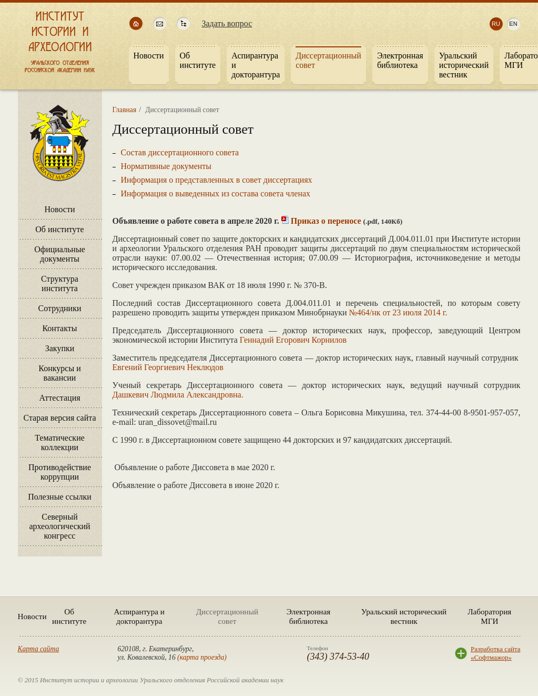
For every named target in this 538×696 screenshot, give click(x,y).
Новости (59, 209)
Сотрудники (59, 308)
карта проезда (202, 657)
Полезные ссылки (60, 496)
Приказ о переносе (326, 220)
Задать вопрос (227, 23)
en (513, 24)
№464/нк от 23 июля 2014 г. (398, 312)
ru (496, 24)
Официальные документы (59, 254)
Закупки (60, 348)
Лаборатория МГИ (489, 616)
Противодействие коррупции (59, 472)
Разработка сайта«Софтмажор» (495, 653)
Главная (125, 110)
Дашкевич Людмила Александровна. (178, 394)
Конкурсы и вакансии (59, 373)
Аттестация (59, 397)
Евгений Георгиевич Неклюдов (168, 367)
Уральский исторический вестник (403, 616)
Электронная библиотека (308, 616)
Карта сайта (38, 649)
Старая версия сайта (59, 417)
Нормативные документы (166, 166)
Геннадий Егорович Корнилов (293, 339)
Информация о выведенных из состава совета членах (216, 193)
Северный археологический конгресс (59, 526)
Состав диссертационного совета (180, 152)
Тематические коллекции (60, 442)
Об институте (59, 229)
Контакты (59, 328)
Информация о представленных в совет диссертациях (216, 179)
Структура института (59, 283)
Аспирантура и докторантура (139, 616)
